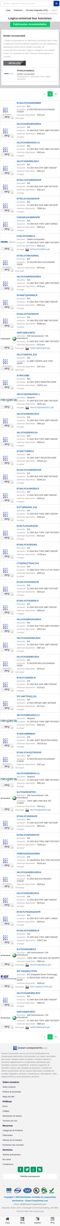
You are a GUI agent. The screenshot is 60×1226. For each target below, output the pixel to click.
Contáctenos (8, 1164)
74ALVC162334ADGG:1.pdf (42, 407)
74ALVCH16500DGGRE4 (28, 276)
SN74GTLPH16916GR (26, 526)
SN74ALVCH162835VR (27, 582)
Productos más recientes (13, 1145)
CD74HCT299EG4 (24, 451)
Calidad (6, 1111)
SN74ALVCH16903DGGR (28, 180)
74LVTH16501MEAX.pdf (40, 965)
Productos (18, 10)
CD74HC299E (22, 375)
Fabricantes (8, 1135)
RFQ (7, 117)
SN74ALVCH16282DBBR (28, 103)
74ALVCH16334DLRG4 (27, 893)
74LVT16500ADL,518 (26, 507)
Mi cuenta (7, 1159)
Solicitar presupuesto (11, 1155)
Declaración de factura (12, 1116)
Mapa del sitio (8, 1097)
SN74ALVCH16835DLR (27, 488)
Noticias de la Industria (12, 1140)
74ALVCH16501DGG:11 (27, 142)
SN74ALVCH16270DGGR (28, 752)
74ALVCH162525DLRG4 (27, 638)
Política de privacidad (12, 1092)
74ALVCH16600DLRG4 (27, 414)
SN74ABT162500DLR (26, 295)
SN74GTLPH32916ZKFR (28, 912)
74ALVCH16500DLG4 (26, 432)
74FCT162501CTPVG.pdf (41, 987)
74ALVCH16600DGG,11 (27, 773)
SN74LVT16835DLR (25, 677)
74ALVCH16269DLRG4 (27, 656)
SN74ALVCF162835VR (27, 314)
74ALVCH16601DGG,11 (27, 715)
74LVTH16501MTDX (25, 792)
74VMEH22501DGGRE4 (27, 853)
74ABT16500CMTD (25, 1011)
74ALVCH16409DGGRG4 (28, 872)
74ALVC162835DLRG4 (27, 161)
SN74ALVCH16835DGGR (28, 470)
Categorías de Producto (13, 1130)
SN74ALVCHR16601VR (27, 835)
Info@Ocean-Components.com (33, 1204)
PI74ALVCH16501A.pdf (40, 249)
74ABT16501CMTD (25, 332)
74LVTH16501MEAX (25, 949)
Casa (8, 10)
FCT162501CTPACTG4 (27, 563)
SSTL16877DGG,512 (26, 696)
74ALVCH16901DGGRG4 (28, 619)
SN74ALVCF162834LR (27, 600)
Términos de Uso (10, 1121)
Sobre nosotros (9, 1087)
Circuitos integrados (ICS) (37, 10)
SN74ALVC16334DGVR (27, 198)
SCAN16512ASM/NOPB (27, 217)
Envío (5, 1106)
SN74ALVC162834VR (26, 816)
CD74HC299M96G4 (25, 733)
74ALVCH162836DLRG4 (27, 993)
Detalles (14, 63)
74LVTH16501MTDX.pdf (40, 810)
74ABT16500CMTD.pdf (40, 1027)
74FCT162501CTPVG (26, 971)
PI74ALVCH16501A (25, 71)
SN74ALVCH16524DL (26, 544)
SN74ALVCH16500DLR (27, 930)
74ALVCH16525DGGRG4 (28, 124)
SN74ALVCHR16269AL (27, 255)
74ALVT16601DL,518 (26, 354)
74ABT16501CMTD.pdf (40, 348)
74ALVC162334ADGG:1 (27, 394)
